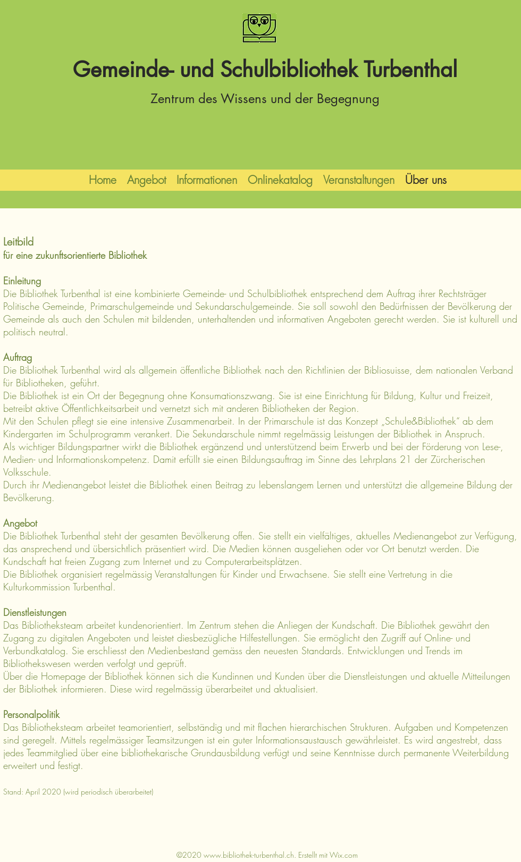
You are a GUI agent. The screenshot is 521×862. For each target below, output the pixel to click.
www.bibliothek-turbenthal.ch (249, 855)
